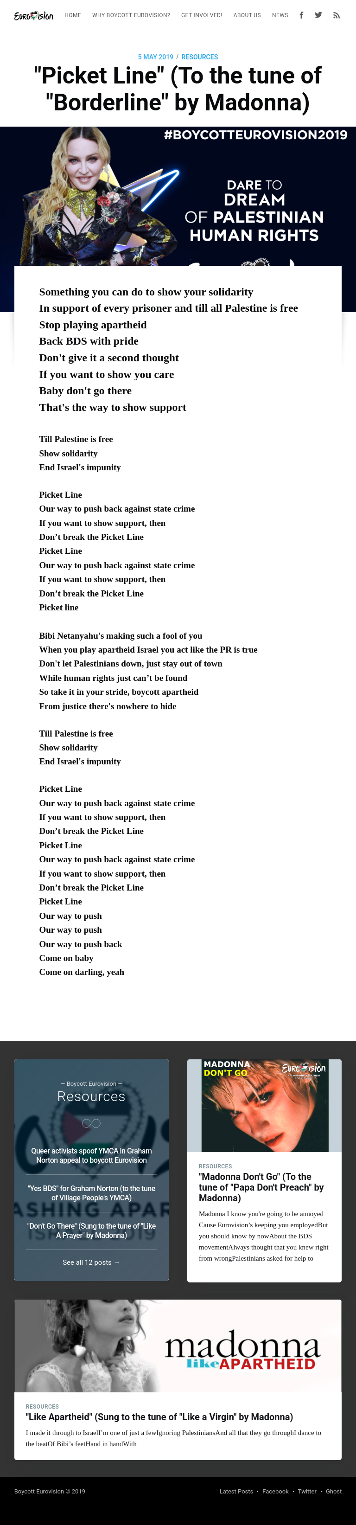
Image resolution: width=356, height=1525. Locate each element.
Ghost (334, 1491)
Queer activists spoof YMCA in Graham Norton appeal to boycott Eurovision (91, 1154)
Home (72, 15)
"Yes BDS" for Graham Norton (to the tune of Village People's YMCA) (91, 1191)
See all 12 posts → (91, 1260)
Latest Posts (237, 1491)
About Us (247, 15)
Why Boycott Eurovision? (131, 15)
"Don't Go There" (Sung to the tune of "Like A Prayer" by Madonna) (91, 1229)
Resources (200, 57)
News (280, 15)
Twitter (307, 1491)
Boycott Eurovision (39, 1491)
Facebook (275, 1491)
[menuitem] (73, 15)
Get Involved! (201, 15)
